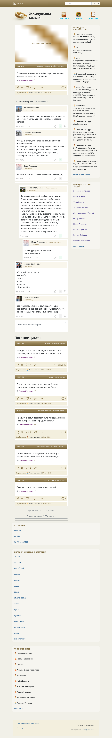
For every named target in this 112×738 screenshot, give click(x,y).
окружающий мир (43, 446)
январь (17, 530)
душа (16, 609)
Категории (63, 13)
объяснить (55, 343)
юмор (16, 586)
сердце (17, 633)
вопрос (60, 446)
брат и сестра (21, 541)
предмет (48, 411)
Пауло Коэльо (79, 196)
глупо (57, 377)
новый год (19, 568)
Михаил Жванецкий (81, 240)
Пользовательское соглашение (28, 724)
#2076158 (20, 377)
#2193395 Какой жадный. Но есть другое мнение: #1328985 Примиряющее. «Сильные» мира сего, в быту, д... (85, 95)
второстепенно (63, 66)
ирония (17, 615)
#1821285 (20, 343)
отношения (19, 627)
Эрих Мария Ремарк (81, 191)
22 (22, 365)
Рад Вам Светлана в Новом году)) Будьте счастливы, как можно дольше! (85, 166)
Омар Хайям (78, 202)
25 (22, 432)
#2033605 (20, 411)
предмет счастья (59, 411)
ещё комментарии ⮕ (81, 174)
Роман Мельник (26, 357)
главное (47, 66)
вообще (54, 66)
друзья (17, 536)
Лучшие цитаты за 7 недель (41, 510)
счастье (40, 66)
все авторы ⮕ (78, 246)
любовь (17, 562)
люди (16, 603)
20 (22, 468)
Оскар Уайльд (79, 218)
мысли (17, 574)
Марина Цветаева (80, 229)
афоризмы (19, 621)
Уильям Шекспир (80, 207)
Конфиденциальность (25, 728)
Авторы (78, 13)
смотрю (54, 446)
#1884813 (20, 446)
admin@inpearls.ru (88, 730)
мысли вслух (20, 597)
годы (16, 592)
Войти (18, 3)
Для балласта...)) (80, 124)
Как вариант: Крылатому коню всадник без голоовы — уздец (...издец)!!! (84, 79)
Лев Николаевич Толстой (83, 213)
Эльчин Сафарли (80, 235)
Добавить (93, 13)
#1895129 (20, 480)
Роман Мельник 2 (54, 242)
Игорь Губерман (80, 224)
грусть (51, 377)
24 (22, 398)
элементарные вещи (58, 480)
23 (22, 87)
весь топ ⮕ (18, 708)
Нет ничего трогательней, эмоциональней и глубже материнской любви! (84, 39)
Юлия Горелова (51, 188)
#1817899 (20, 66)
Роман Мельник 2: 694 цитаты (41, 516)
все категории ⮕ (20, 639)
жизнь (17, 556)
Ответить (20, 126)
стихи (17, 580)
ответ (47, 343)
